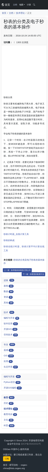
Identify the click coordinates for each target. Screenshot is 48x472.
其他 (9, 302)
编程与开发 (11, 318)
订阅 (7, 459)
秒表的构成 (9, 240)
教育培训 (10, 414)
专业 (9, 344)
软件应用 (11, 323)
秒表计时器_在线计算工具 (16, 234)
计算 (29, 5)
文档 (15, 5)
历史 (9, 403)
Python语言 (12, 382)
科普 (9, 425)
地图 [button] (21, 5)
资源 (8, 297)
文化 (9, 419)
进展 (9, 280)
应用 (8, 361)
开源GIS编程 (13, 387)
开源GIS (10, 329)
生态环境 (11, 366)
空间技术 (11, 334)
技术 (9, 312)
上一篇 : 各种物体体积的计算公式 (17, 270)
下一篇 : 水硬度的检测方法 (33, 274)
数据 (9, 291)
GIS (9, 355)
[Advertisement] (24, 71)
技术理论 (20, 13)
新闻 (9, 286)
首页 (6, 4)
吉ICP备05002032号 (31, 444)
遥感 (9, 350)
